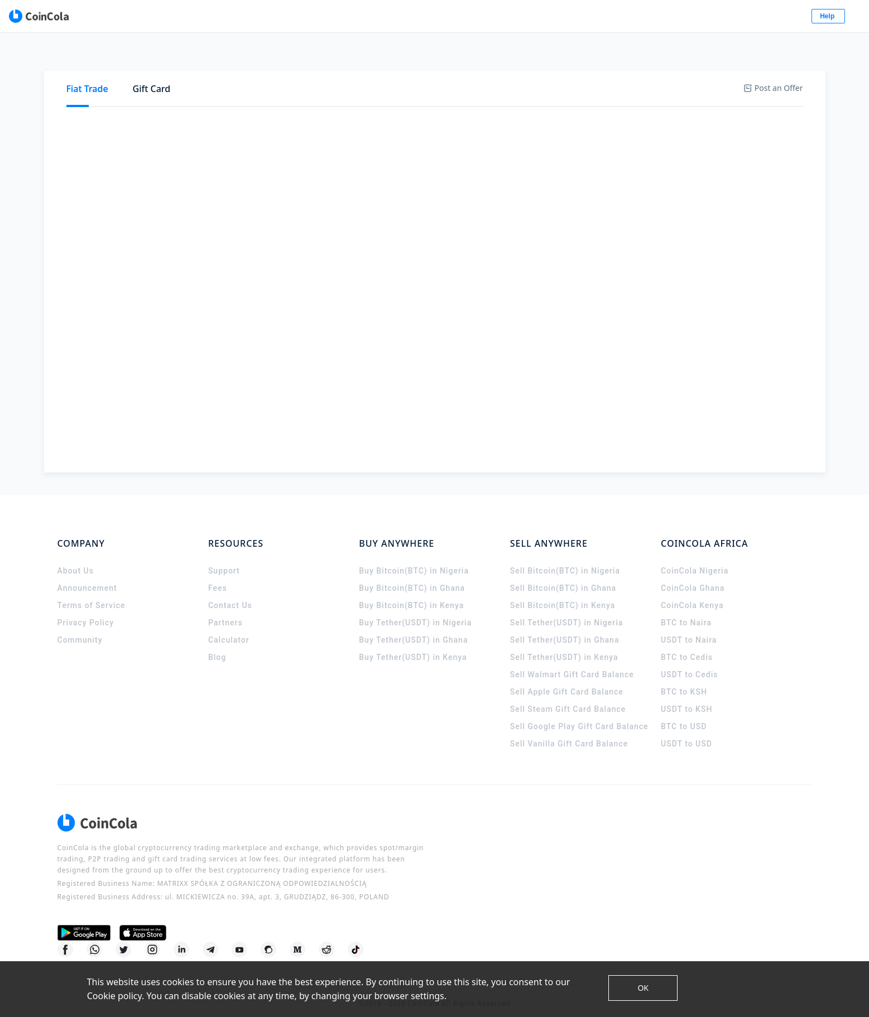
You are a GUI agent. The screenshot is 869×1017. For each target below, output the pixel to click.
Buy (90, 93)
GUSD (429, 93)
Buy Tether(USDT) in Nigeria (415, 612)
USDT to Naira (689, 629)
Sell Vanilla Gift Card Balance (569, 733)
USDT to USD (686, 733)
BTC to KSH (684, 681)
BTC (189, 93)
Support (224, 560)
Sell (131, 93)
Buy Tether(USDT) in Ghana (413, 629)
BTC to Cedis (687, 647)
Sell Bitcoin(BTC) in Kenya (563, 595)
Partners (225, 612)
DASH (471, 93)
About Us (75, 560)
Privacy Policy (85, 612)
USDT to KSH (686, 699)
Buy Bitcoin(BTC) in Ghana (412, 577)
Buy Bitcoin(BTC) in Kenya (411, 595)
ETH (223, 93)
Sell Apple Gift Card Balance (566, 681)
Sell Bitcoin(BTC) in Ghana (563, 577)
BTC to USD (684, 716)
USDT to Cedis (689, 664)
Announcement (87, 577)
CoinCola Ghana (692, 577)
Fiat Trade (87, 56)
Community (80, 629)
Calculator (228, 629)
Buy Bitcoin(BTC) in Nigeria (414, 560)
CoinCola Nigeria (694, 560)
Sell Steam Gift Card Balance (568, 699)
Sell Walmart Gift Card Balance (572, 664)
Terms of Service (91, 595)
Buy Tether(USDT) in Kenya (413, 647)
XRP (322, 93)
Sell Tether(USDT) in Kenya (564, 647)
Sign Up (773, 17)
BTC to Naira (686, 612)
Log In (718, 17)
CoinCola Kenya (692, 595)
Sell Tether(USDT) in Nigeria (566, 612)
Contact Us (230, 595)
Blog (217, 647)
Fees (217, 577)
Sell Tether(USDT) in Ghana (565, 629)
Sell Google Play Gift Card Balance (579, 716)
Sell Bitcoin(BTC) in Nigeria (565, 560)
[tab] (87, 56)
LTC (391, 93)
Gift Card (152, 56)
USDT (261, 93)
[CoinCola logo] (99, 17)
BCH (357, 93)
